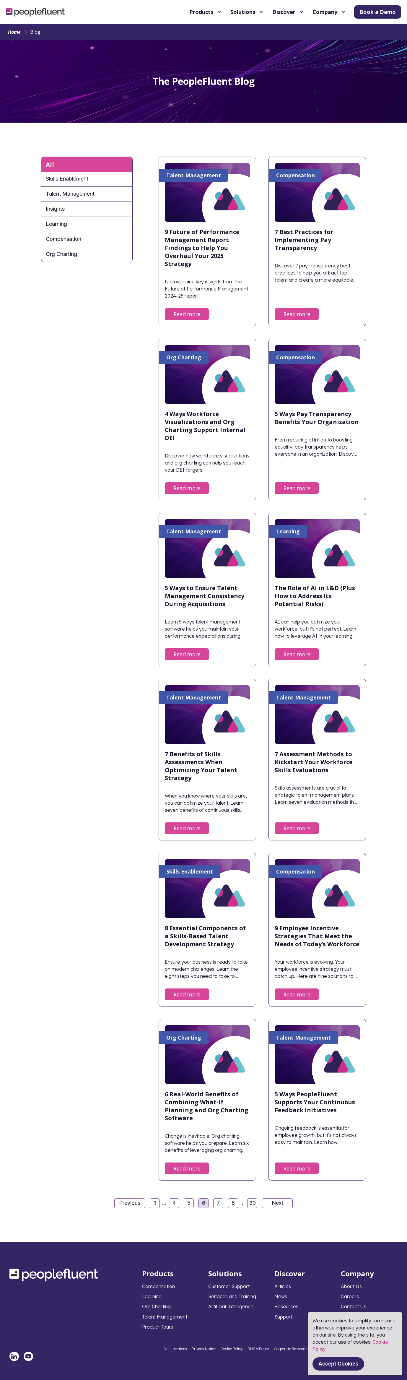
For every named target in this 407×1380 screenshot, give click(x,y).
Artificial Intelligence (230, 1306)
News (280, 1296)
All (50, 164)
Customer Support (229, 1286)
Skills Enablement (67, 179)
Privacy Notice (204, 1349)
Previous (129, 1203)
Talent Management (70, 194)
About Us (351, 1286)
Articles (282, 1286)
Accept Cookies (338, 1364)
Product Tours (157, 1327)
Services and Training (232, 1296)
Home (14, 32)
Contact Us (353, 1306)
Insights (55, 209)
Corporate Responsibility (294, 1349)
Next (277, 1203)
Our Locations (175, 1349)
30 (253, 1204)
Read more (187, 314)
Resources (286, 1306)
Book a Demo (377, 11)
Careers (350, 1296)
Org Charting (61, 254)
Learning (56, 224)
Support (283, 1317)
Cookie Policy (231, 1349)
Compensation (63, 239)
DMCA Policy (258, 1349)
